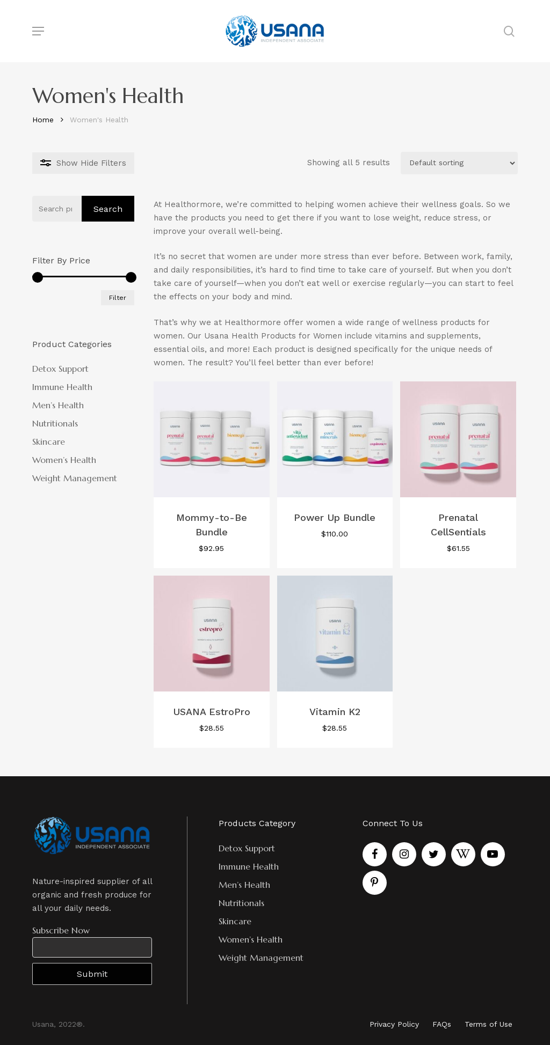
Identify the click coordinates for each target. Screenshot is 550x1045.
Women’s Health (64, 459)
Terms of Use (488, 1024)
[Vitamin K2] (335, 633)
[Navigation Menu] (38, 31)
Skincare (48, 441)
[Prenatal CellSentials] (458, 439)
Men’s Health (58, 405)
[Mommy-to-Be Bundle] (212, 439)
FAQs (441, 1024)
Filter (117, 297)
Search (107, 209)
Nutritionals (55, 423)
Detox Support (60, 368)
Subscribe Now (61, 930)
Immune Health (62, 386)
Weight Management (74, 478)
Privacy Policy (394, 1024)
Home (43, 119)
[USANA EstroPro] (212, 633)
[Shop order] (459, 163)
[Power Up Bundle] (335, 439)
